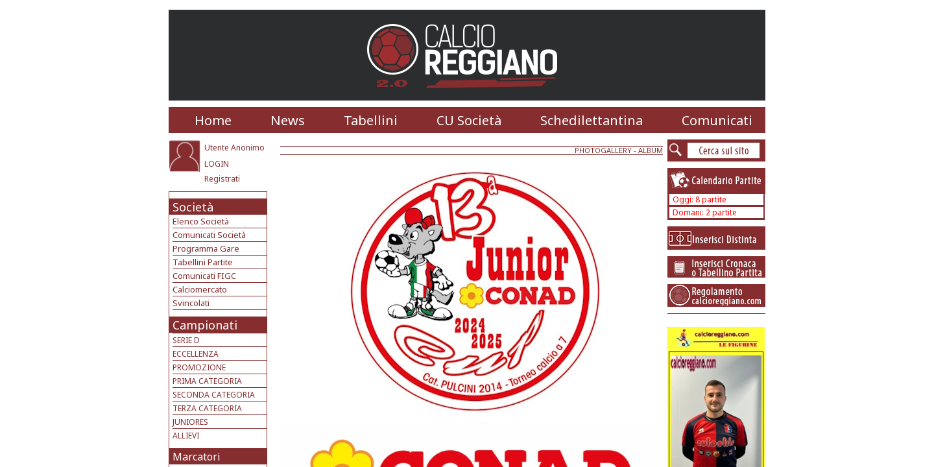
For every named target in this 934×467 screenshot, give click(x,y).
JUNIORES (190, 421)
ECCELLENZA (196, 353)
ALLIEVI (186, 435)
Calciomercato (200, 289)
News (287, 120)
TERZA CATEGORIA (207, 408)
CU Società (469, 120)
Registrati (222, 178)
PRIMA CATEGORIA (207, 381)
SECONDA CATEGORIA (214, 394)
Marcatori (197, 456)
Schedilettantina (591, 120)
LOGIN (216, 163)
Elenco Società (201, 221)
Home (213, 120)
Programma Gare (206, 248)
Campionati (205, 325)
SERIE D (186, 340)
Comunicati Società (209, 235)
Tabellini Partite (203, 262)
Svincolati (191, 303)
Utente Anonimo (234, 147)
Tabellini (371, 120)
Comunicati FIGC (204, 275)
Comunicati (717, 120)
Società (193, 207)
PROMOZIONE (199, 367)
